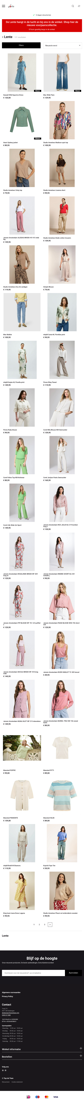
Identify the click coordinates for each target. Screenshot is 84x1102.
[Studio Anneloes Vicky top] (22, 171)
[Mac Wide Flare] (62, 76)
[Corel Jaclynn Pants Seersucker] (62, 459)
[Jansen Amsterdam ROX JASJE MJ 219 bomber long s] (62, 507)
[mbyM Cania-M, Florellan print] (62, 316)
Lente (7, 37)
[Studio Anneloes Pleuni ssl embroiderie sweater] (62, 894)
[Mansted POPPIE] (22, 751)
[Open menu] (3, 6)
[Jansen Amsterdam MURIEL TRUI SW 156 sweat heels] (62, 703)
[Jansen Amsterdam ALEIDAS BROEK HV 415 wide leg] (22, 219)
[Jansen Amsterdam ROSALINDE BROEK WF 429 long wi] (22, 556)
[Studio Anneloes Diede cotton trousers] (62, 219)
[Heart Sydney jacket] (22, 124)
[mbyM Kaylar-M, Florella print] (22, 363)
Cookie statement (17, 1082)
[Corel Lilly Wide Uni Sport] (22, 507)
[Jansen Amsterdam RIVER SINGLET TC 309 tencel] (62, 654)
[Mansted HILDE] (62, 799)
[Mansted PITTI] (62, 751)
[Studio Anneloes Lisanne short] (62, 171)
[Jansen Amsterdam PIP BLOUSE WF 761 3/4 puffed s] (22, 605)
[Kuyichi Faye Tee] (62, 847)
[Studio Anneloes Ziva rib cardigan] (22, 268)
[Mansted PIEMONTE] (22, 799)
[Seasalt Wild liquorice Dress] (22, 76)
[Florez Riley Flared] (62, 363)
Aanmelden (73, 973)
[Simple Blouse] (62, 268)
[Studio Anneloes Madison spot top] (62, 124)
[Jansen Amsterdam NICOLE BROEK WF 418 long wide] (22, 654)
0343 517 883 (6, 1015)
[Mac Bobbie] (22, 316)
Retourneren (6, 1082)
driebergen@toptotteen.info (10, 1013)
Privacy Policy (7, 997)
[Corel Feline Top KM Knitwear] (22, 459)
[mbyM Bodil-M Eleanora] (22, 847)
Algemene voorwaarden (11, 993)
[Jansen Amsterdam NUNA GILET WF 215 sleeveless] (22, 703)
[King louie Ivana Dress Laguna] (22, 894)
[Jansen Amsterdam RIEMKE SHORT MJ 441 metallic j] (62, 556)
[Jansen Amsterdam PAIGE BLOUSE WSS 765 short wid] (62, 605)
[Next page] (50, 924)
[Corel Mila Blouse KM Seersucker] (62, 411)
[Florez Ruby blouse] (22, 411)
